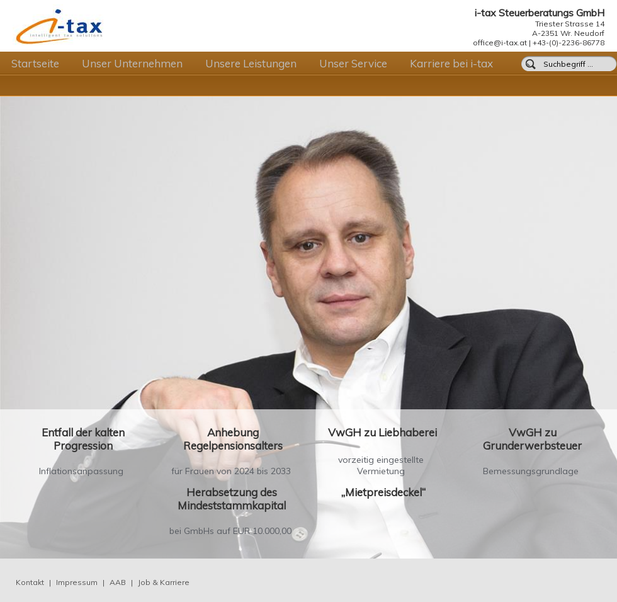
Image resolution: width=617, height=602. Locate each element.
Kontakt (30, 582)
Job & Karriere (164, 582)
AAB (118, 582)
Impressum (77, 582)
